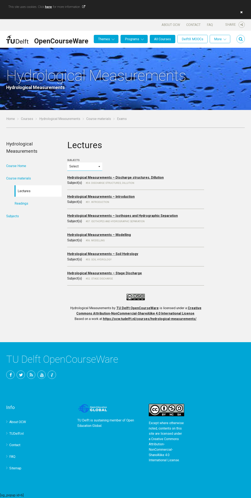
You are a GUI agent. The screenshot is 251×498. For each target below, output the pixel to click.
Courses (27, 119)
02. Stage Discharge (100, 278)
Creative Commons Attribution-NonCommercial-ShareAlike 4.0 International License (164, 449)
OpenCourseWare (61, 40)
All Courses (162, 39)
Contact (193, 25)
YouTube (41, 375)
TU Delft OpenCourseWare (137, 308)
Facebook (10, 375)
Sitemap (15, 468)
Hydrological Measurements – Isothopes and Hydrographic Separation (122, 216)
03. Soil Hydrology (99, 259)
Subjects (84, 165)
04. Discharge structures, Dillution (110, 183)
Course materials (98, 119)
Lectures (24, 191)
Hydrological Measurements (59, 119)
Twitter (21, 375)
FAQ (210, 25)
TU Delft (52, 375)
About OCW (171, 25)
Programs (132, 39)
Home (10, 119)
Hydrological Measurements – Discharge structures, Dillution (115, 177)
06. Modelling (96, 240)
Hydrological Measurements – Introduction (101, 197)
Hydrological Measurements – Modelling (99, 235)
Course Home (16, 166)
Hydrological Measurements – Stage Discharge (104, 273)
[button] (240, 12)
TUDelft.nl (16, 434)
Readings (21, 203)
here (48, 7)
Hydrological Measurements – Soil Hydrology (102, 254)
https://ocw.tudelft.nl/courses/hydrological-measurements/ (149, 319)
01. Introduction (98, 202)
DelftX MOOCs (192, 39)
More (218, 39)
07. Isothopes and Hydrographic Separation (116, 221)
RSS (31, 375)
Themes (104, 39)
